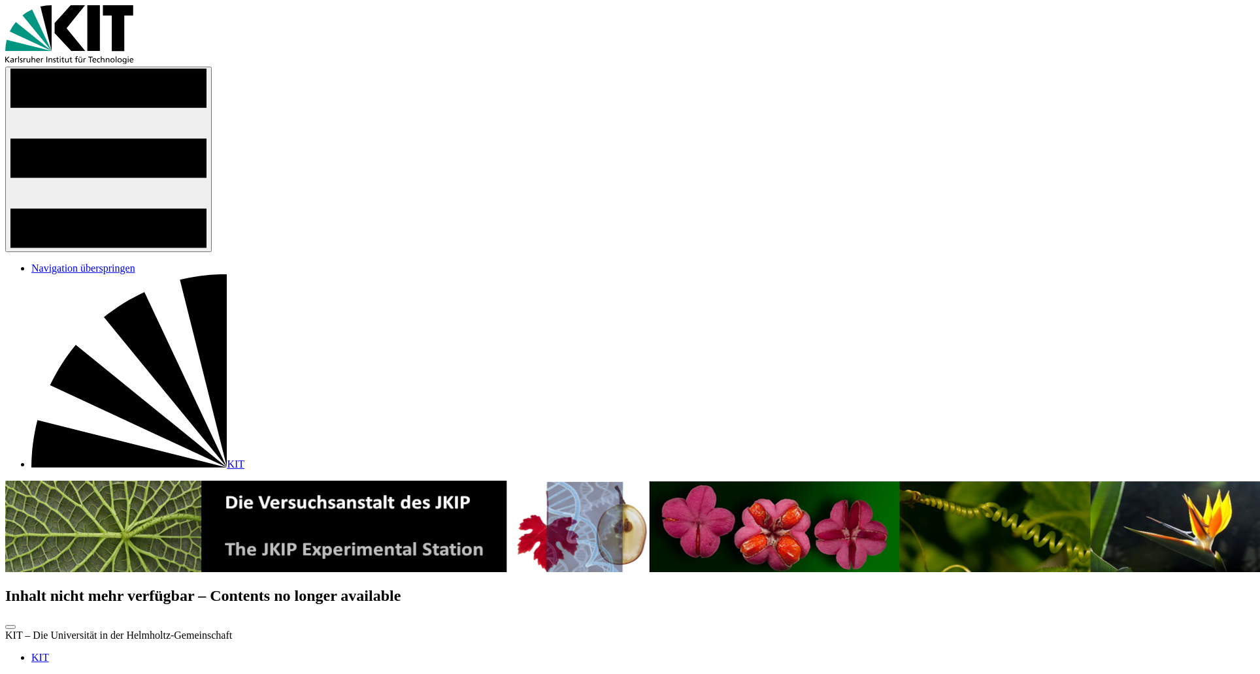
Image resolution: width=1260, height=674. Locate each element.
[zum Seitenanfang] (10, 627)
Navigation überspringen (83, 268)
